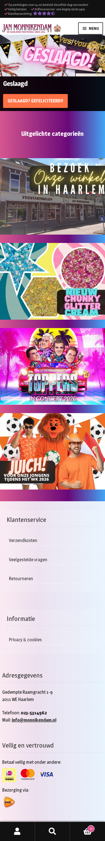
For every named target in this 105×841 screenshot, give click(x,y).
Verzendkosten (23, 540)
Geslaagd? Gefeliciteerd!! (35, 100)
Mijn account (17, 831)
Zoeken (52, 831)
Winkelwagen (82, 827)
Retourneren (21, 578)
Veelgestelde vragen (28, 559)
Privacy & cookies (25, 639)
